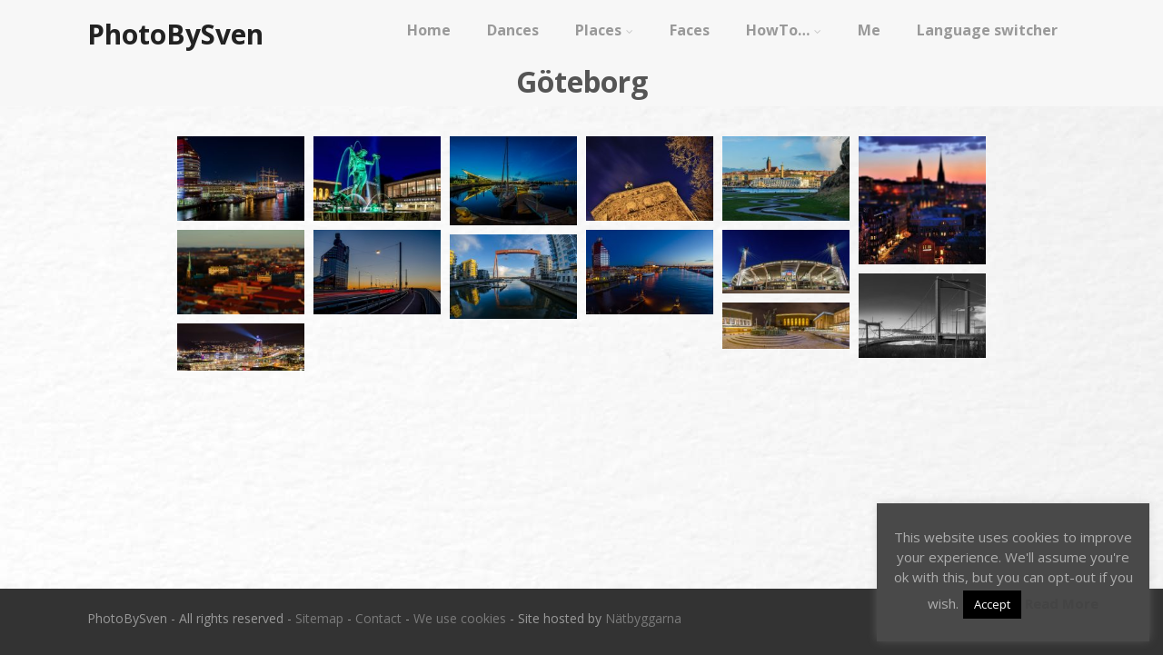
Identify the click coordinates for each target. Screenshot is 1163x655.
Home (429, 30)
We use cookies (459, 618)
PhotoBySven (175, 34)
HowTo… (783, 30)
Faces (690, 30)
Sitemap (319, 618)
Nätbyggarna (643, 618)
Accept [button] (992, 604)
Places (604, 30)
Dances (513, 30)
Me (869, 30)
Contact (378, 618)
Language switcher (987, 30)
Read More (1061, 603)
